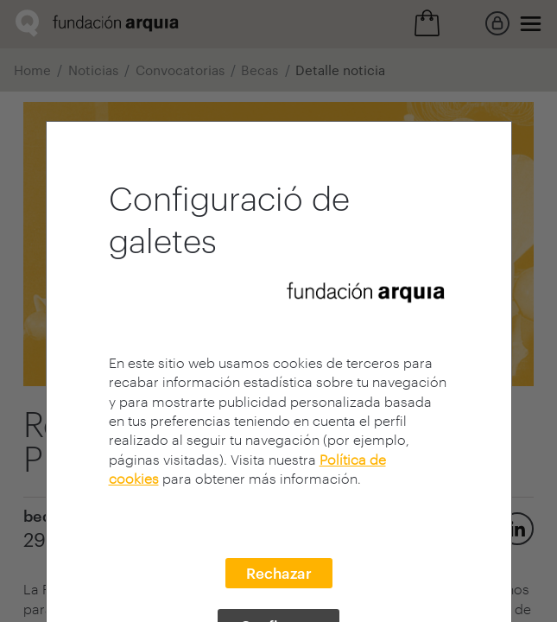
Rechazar (279, 572)
